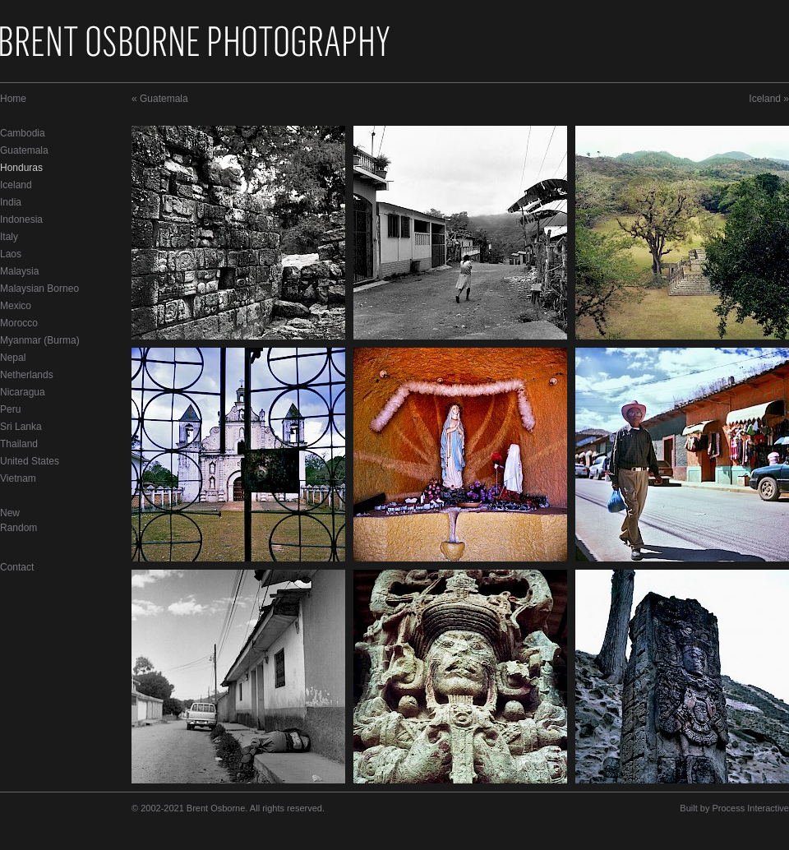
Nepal (12, 357)
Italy (9, 237)
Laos (10, 254)
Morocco (19, 323)
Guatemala (24, 150)
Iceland (16, 185)
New (10, 513)
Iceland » (769, 98)
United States (29, 461)
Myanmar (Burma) (40, 340)
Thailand (19, 444)
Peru (10, 409)
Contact (17, 567)
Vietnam (18, 478)
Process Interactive (750, 808)
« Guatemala (160, 98)
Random (18, 528)
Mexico (15, 306)
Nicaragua (22, 392)
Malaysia (19, 271)
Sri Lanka (21, 426)
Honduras (21, 167)
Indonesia (21, 219)
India (10, 202)
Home (13, 98)
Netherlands (26, 375)
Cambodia (22, 133)
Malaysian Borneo (39, 288)
